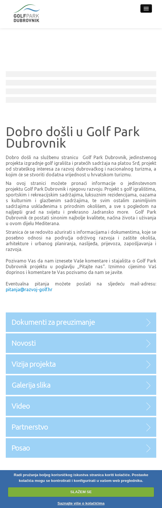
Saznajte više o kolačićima (81, 503)
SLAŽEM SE (81, 492)
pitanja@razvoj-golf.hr (29, 289)
